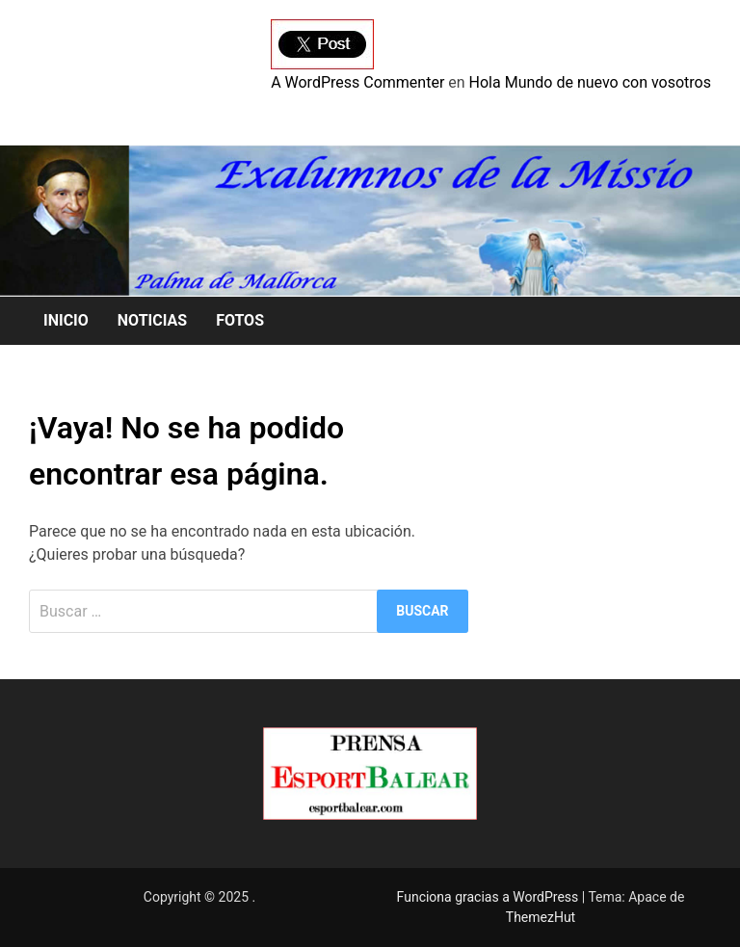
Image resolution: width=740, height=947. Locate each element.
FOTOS (240, 320)
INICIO (66, 320)
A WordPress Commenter (357, 82)
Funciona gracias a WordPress (489, 897)
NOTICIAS (152, 320)
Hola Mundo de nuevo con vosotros (590, 82)
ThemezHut (540, 917)
